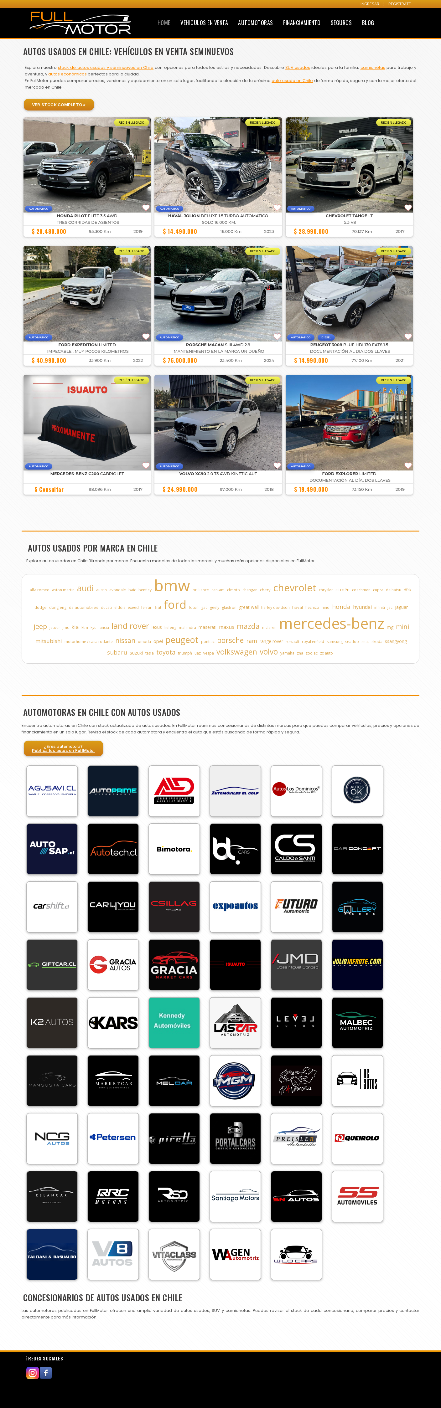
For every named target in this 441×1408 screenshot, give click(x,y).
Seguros (341, 22)
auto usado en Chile (292, 81)
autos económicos (67, 74)
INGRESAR (370, 4)
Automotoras (255, 22)
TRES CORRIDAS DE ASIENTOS (88, 222)
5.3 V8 (350, 222)
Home (164, 22)
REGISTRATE (399, 4)
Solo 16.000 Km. (219, 222)
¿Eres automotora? (63, 748)
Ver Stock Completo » (59, 104)
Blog (368, 22)
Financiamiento (301, 22)
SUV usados (297, 67)
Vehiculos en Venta (204, 22)
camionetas (373, 67)
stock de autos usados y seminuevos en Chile (105, 67)
